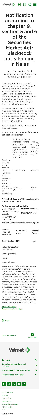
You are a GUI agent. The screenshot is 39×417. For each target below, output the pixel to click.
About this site (7, 392)
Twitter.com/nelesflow (12, 309)
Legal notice (6, 398)
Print (5, 320)
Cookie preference (8, 410)
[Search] (29, 4)
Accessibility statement (10, 404)
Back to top (32, 335)
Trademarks (6, 401)
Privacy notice (7, 407)
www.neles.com (9, 306)
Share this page (9, 335)
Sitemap (5, 395)
